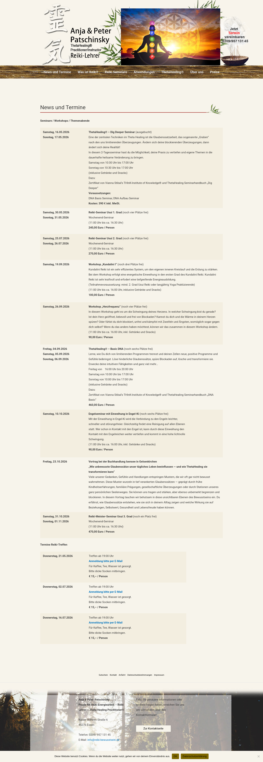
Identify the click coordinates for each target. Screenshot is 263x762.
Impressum (159, 675)
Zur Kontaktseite (153, 728)
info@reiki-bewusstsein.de (103, 740)
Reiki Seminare (116, 72)
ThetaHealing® (172, 72)
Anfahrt (122, 675)
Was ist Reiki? (88, 72)
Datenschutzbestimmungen (139, 675)
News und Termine (57, 72)
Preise (214, 72)
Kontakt (113, 675)
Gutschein (103, 675)
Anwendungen (144, 72)
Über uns (196, 72)
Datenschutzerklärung (195, 756)
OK (175, 756)
